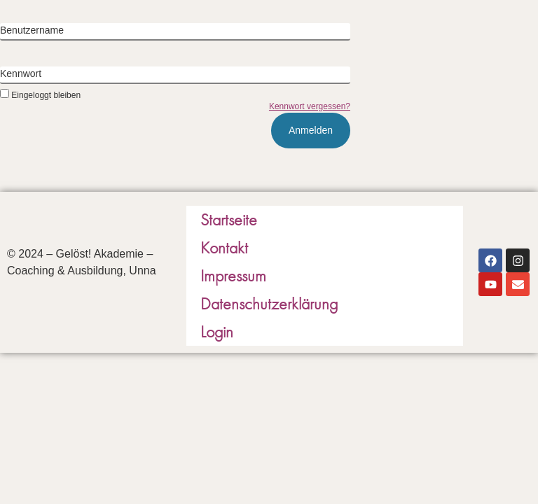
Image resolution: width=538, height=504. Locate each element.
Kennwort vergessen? (309, 106)
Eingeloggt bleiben (40, 94)
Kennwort (20, 73)
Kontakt (224, 247)
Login (216, 331)
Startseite (228, 219)
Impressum (233, 275)
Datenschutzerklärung (269, 303)
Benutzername (32, 30)
